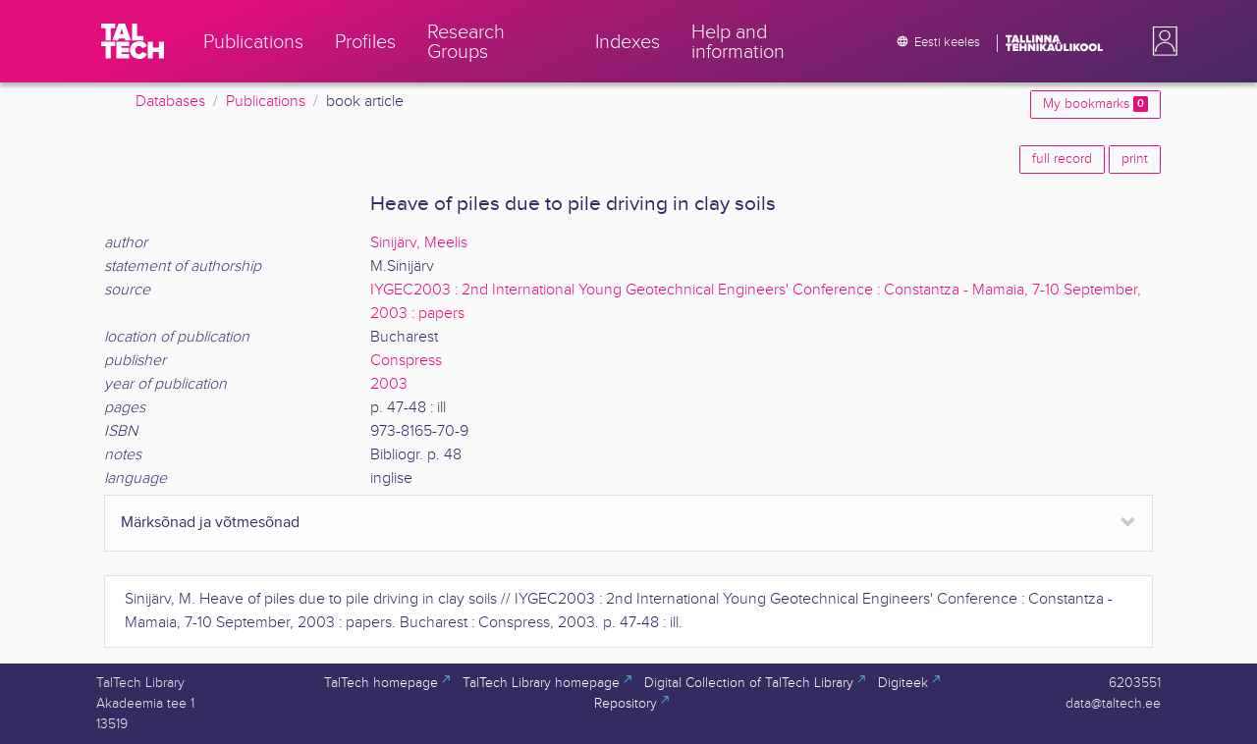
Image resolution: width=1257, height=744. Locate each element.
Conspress (406, 360)
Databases (170, 101)
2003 (389, 384)
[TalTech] (132, 41)
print (1134, 159)
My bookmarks (1095, 104)
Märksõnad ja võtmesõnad (210, 522)
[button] (1160, 41)
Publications (265, 101)
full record (1062, 159)
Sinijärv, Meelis (418, 243)
